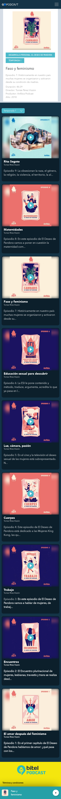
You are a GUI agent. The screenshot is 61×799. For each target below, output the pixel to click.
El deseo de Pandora (41, 55)
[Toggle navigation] (55, 4)
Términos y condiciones (12, 782)
